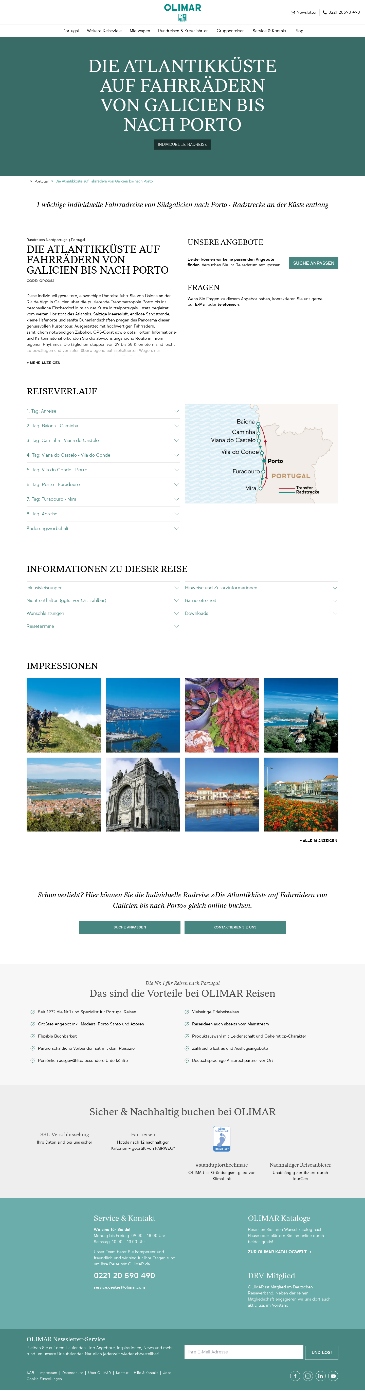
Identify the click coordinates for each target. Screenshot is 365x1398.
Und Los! (322, 1361)
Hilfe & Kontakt (146, 1381)
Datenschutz (72, 1381)
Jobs (167, 1381)
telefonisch (228, 313)
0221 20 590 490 (124, 1285)
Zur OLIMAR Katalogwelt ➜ (279, 1261)
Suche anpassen (313, 272)
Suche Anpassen (130, 937)
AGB (30, 1381)
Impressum (48, 1381)
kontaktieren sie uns (235, 937)
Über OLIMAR (99, 1381)
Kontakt (122, 1381)
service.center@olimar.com (119, 1296)
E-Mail (201, 313)
